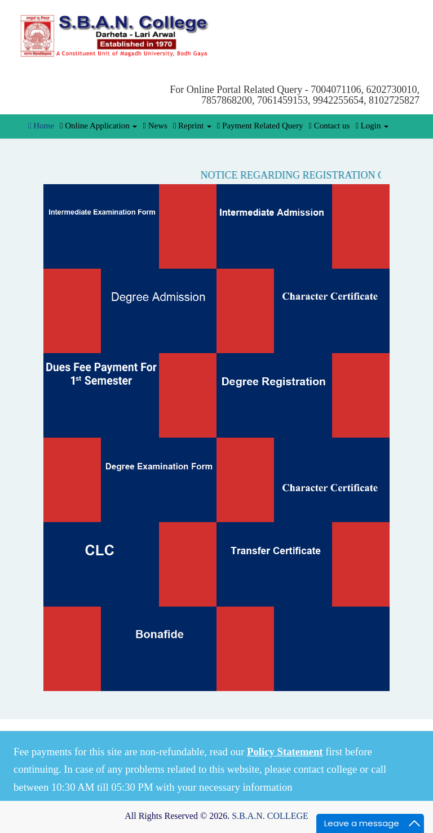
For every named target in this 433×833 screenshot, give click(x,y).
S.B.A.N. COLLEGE (270, 816)
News (155, 125)
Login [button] (371, 125)
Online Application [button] (99, 125)
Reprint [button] (192, 125)
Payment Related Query (260, 125)
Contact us (329, 125)
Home (41, 125)
